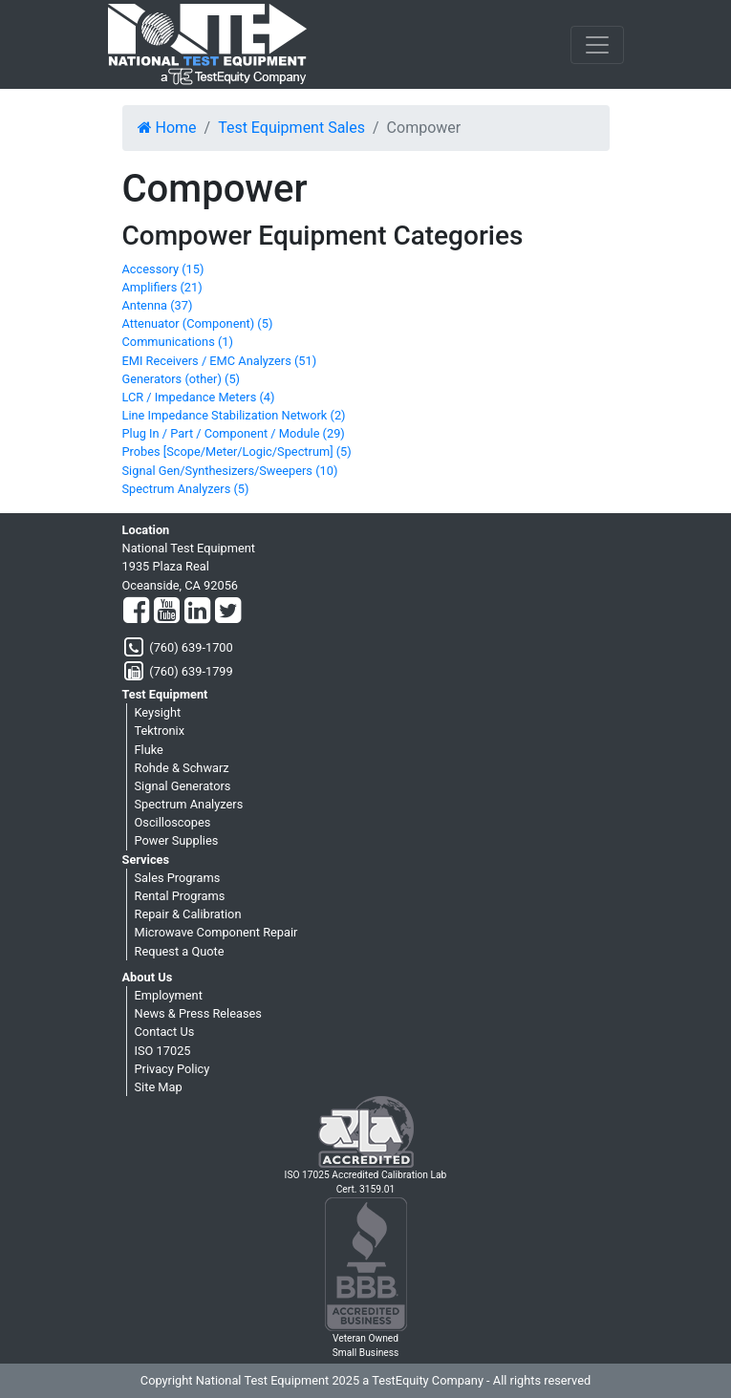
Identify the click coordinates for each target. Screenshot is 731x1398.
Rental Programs (180, 896)
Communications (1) (177, 341)
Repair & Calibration (188, 914)
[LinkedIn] (197, 611)
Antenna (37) (157, 305)
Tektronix (160, 730)
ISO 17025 (163, 1050)
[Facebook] (136, 611)
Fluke (149, 749)
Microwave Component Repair (216, 932)
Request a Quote (180, 951)
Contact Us (165, 1031)
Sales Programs (178, 878)
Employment (169, 995)
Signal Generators (183, 786)
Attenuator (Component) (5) (197, 323)
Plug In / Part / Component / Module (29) (233, 433)
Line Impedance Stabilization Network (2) (234, 415)
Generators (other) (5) (181, 379)
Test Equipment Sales (291, 127)
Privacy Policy (172, 1069)
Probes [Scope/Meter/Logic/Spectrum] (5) (237, 451)
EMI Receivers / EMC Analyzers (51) (219, 361)
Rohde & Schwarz (182, 768)
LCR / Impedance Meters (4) (198, 397)
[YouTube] (167, 611)
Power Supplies (177, 840)
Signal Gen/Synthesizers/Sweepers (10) (230, 470)
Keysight (158, 712)
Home (167, 127)
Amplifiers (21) (162, 287)
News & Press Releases (198, 1013)
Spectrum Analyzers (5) (185, 489)
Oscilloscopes (173, 822)
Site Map (159, 1087)
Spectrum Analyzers (189, 804)
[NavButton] (597, 45)
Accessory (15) (163, 269)
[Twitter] (228, 611)
